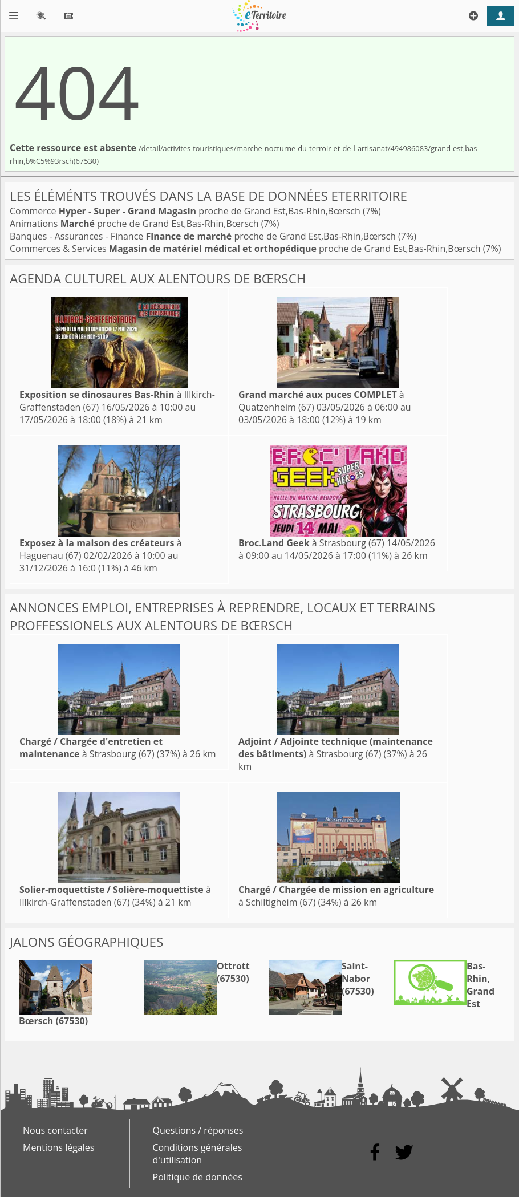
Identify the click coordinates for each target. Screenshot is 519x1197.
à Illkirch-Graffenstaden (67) (115, 895)
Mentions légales (58, 1147)
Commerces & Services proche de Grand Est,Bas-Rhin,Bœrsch (246, 248)
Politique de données (197, 1177)
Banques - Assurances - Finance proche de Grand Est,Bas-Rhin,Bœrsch (204, 236)
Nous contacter (55, 1130)
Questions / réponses (198, 1130)
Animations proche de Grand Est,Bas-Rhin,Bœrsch (135, 223)
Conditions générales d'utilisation (197, 1153)
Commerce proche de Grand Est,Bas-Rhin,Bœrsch (186, 211)
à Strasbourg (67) (311, 543)
